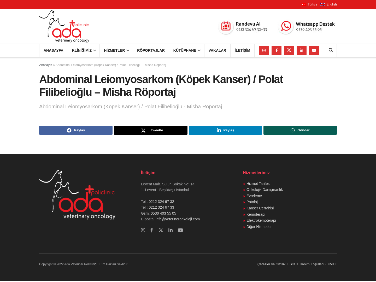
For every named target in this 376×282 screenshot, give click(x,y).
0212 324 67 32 (161, 202)
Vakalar (217, 50)
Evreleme (254, 197)
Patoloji (252, 203)
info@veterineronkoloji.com (177, 220)
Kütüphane (184, 50)
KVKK (332, 265)
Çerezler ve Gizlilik (271, 265)
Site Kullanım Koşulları (307, 265)
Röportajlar (151, 50)
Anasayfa (53, 50)
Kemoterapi (255, 215)
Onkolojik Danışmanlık (264, 191)
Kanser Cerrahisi (260, 209)
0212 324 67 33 (161, 208)
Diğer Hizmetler (259, 227)
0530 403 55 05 (163, 214)
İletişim (242, 50)
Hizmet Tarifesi (258, 184)
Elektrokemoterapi (261, 221)
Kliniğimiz (82, 50)
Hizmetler (114, 50)
